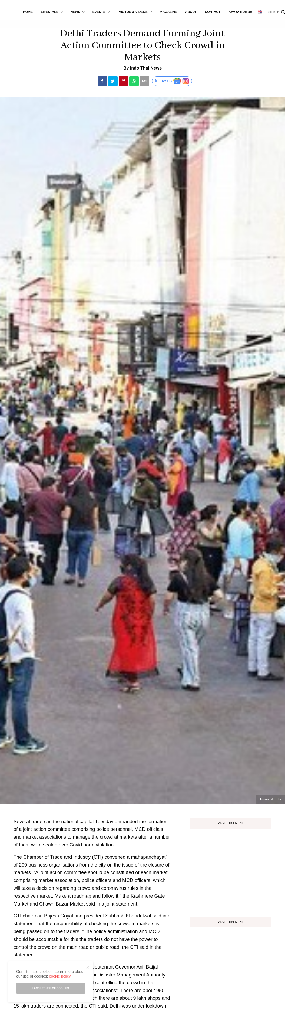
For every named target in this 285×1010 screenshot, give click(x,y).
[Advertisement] (230, 870)
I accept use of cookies (50, 988)
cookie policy (60, 976)
